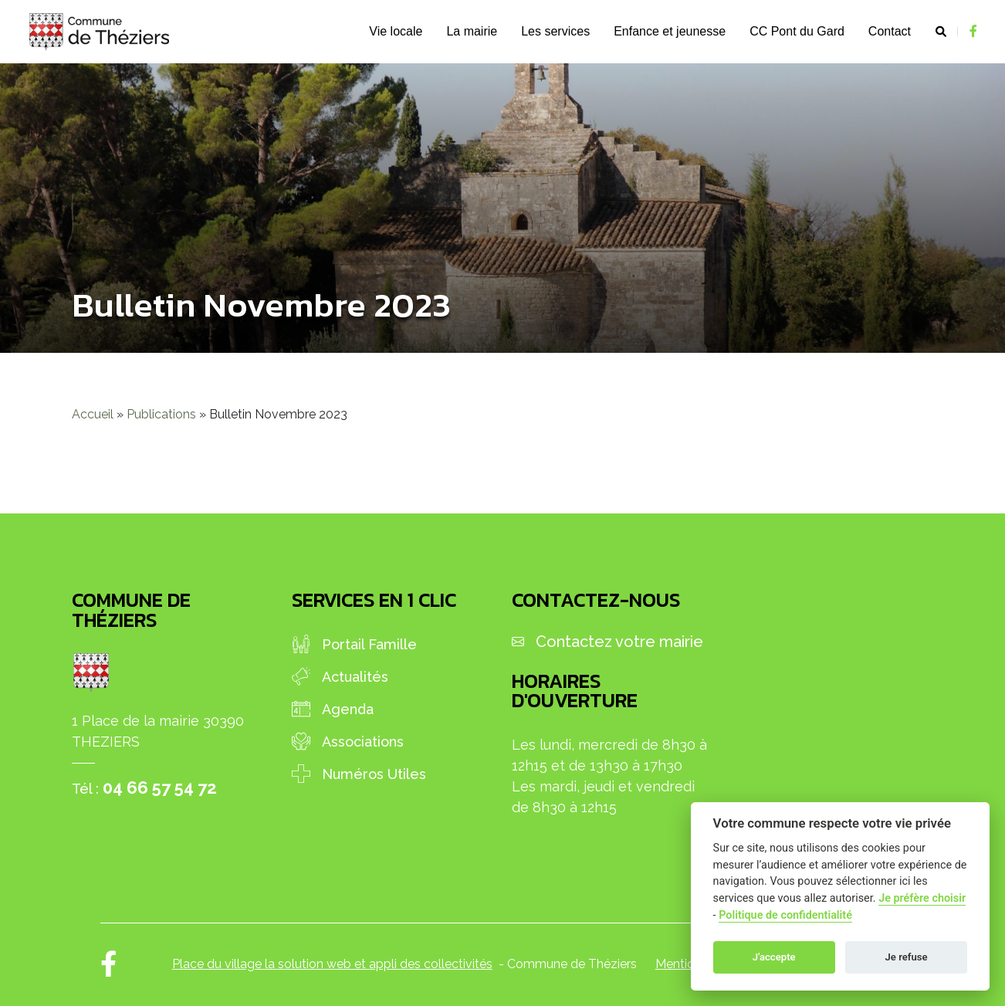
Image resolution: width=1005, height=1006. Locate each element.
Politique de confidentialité (785, 915)
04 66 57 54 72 (160, 787)
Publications (161, 414)
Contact (889, 31)
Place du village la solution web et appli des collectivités (332, 964)
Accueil (92, 414)
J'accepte (774, 957)
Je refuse (906, 957)
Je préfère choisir (922, 898)
